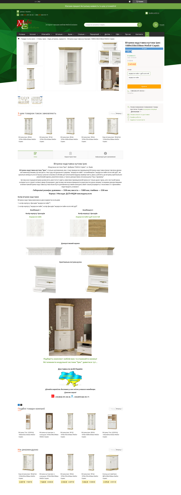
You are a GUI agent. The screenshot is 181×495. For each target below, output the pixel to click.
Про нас (128, 34)
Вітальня (59, 34)
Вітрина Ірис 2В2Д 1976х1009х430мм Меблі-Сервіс (69, 139)
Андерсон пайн (35, 217)
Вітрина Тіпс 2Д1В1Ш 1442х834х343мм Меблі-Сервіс (111, 435)
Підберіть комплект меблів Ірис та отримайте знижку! (70, 359)
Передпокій (94, 34)
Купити (144, 86)
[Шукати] (139, 24)
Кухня (70, 34)
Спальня (81, 34)
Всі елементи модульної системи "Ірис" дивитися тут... (70, 362)
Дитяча (107, 34)
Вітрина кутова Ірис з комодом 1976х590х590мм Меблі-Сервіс (49, 435)
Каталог (33, 34)
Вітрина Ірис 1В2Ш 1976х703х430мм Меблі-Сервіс (90, 139)
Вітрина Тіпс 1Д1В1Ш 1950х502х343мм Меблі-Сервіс (27, 435)
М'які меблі (46, 34)
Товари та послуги (28, 39)
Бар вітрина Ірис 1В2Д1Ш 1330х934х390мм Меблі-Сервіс (112, 139)
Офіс (117, 34)
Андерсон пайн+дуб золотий (88, 217)
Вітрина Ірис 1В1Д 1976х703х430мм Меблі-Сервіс (48, 139)
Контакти (139, 34)
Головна (22, 34)
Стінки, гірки (41, 39)
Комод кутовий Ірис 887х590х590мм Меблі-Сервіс (111, 476)
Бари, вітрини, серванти (57, 39)
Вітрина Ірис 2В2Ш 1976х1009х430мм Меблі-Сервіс (27, 139)
